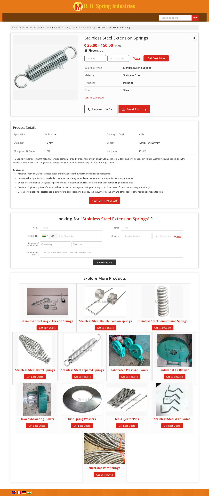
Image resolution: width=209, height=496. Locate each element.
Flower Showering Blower (37, 419)
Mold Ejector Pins (127, 419)
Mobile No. (33, 236)
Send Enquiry (134, 109)
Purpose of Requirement (33, 244)
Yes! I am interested (104, 200)
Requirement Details (33, 253)
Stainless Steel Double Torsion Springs (105, 321)
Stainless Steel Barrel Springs (35, 370)
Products (24, 27)
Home (15, 27)
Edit (136, 58)
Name (36, 227)
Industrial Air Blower (175, 370)
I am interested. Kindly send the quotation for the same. (111, 254)
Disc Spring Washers (82, 419)
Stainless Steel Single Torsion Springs (47, 321)
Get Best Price (156, 58)
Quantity (115, 236)
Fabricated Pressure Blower (129, 370)
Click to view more (94, 97)
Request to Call (101, 109)
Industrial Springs (62, 27)
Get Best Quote (47, 327)
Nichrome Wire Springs (104, 468)
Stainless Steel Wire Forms (172, 419)
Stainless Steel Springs (84, 27)
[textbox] (118, 58)
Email (116, 227)
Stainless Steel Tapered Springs (82, 370)
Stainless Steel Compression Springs (162, 321)
